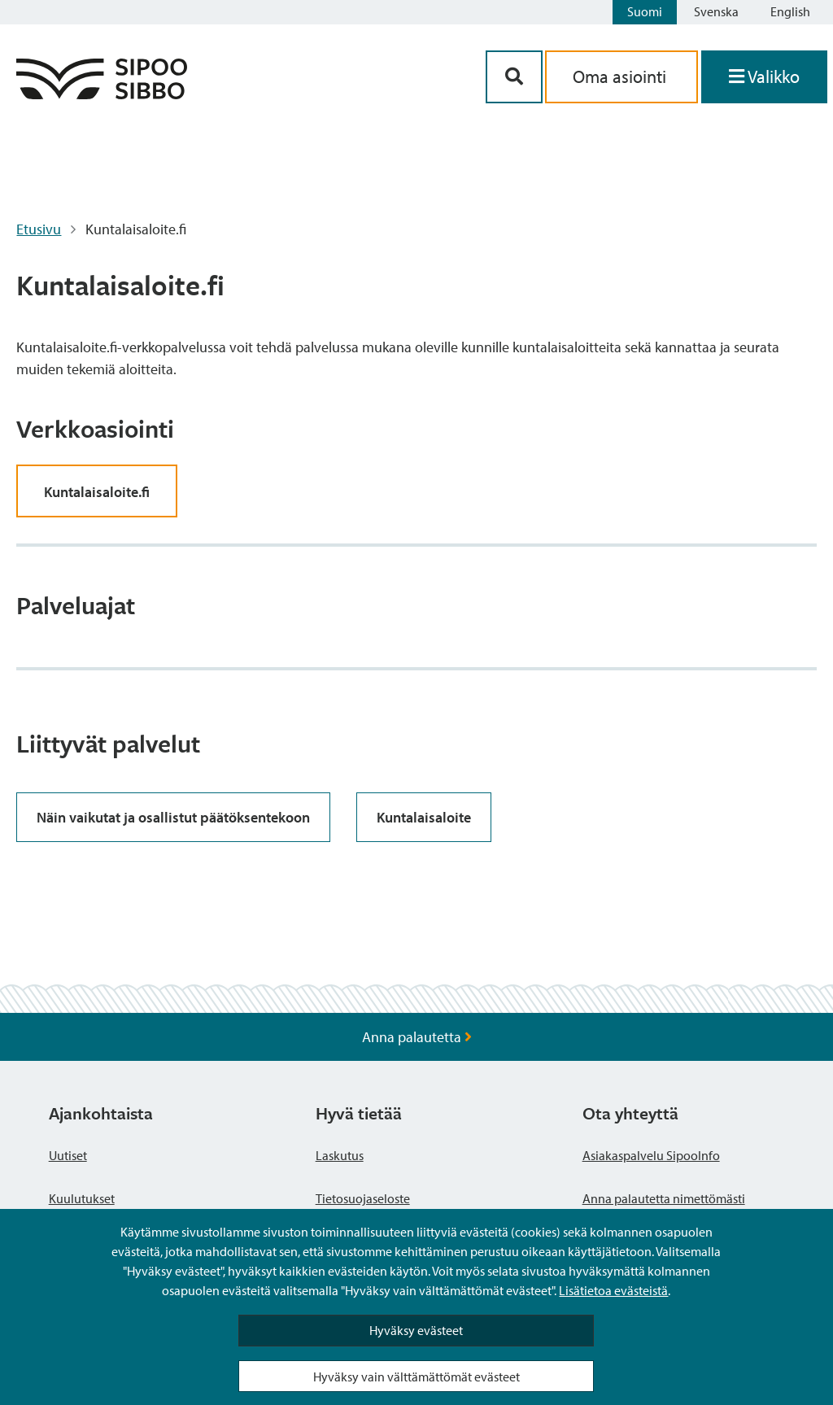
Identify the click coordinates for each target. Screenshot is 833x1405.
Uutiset (68, 1155)
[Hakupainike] (514, 76)
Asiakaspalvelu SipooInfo (651, 1155)
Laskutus (340, 1155)
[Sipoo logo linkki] (101, 94)
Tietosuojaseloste (363, 1198)
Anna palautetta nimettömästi (663, 1198)
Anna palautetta (417, 1037)
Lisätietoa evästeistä (613, 1290)
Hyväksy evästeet (416, 1330)
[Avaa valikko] (764, 76)
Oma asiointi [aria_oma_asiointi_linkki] (621, 76)
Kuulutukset (82, 1198)
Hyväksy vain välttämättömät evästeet (416, 1376)
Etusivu (38, 229)
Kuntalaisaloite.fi (97, 491)
